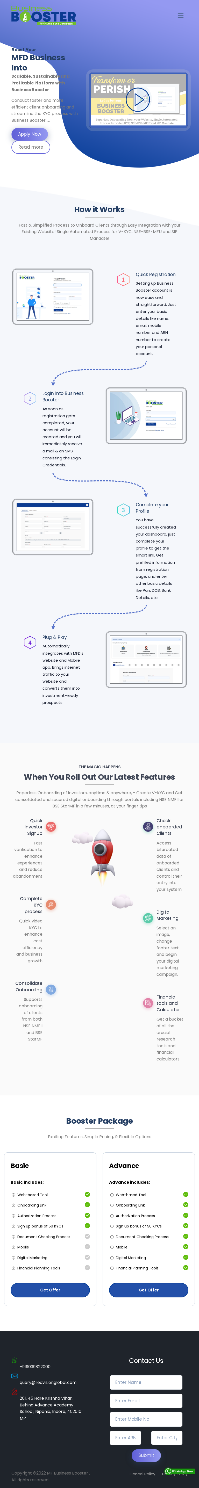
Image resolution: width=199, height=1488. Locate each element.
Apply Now (29, 134)
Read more (30, 147)
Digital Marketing (167, 915)
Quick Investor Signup (33, 827)
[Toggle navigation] (181, 15)
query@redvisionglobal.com (48, 1382)
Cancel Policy (142, 1474)
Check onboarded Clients (169, 827)
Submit (146, 1455)
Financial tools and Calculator (168, 1003)
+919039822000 (35, 1367)
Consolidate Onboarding (28, 986)
